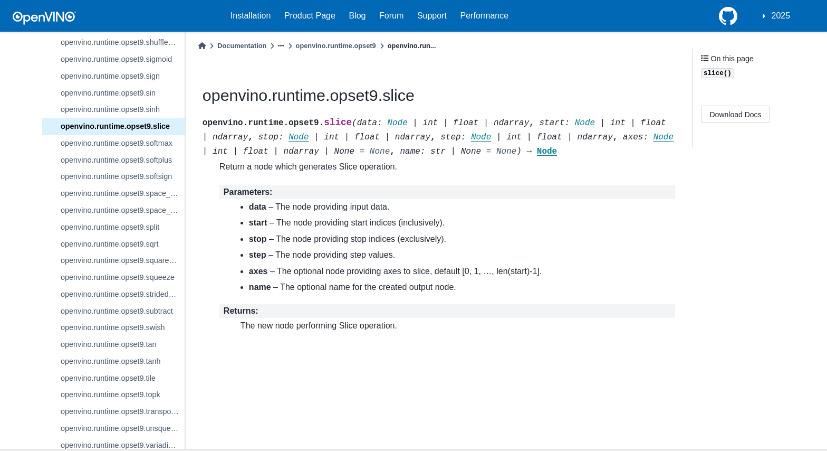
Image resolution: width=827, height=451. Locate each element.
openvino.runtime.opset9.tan (109, 344)
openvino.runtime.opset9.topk (110, 394)
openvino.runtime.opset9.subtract (117, 311)
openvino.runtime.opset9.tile (108, 378)
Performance (484, 15)
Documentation (241, 46)
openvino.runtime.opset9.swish (113, 327)
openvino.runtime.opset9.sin (108, 93)
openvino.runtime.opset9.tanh (111, 361)
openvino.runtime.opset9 (336, 46)
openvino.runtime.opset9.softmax (116, 143)
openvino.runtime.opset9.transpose (120, 411)
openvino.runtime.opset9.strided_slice (123, 294)
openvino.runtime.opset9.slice (115, 126)
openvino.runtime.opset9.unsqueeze (122, 428)
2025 (781, 15)
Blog (357, 15)
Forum (391, 15)
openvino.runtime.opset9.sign (110, 76)
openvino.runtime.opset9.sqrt (110, 244)
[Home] (202, 45)
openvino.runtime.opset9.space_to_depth (123, 210)
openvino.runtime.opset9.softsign (116, 176)
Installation (250, 15)
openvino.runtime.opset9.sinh (110, 109)
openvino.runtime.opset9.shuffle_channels (123, 42)
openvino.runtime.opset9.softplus (116, 160)
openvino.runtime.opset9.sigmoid (116, 59)
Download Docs (736, 114)
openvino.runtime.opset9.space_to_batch (123, 193)
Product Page (309, 15)
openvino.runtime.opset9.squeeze (118, 277)
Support (432, 15)
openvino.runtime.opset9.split (110, 227)
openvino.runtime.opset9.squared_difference (123, 260)
